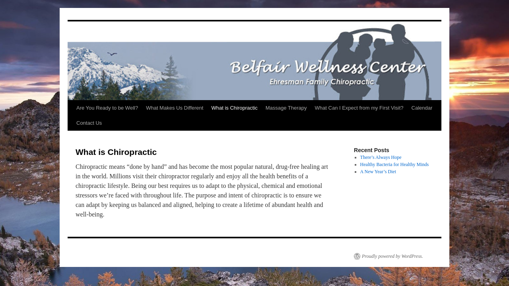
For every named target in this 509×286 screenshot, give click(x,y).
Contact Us (89, 123)
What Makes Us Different (174, 108)
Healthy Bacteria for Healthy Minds (394, 164)
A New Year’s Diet (378, 171)
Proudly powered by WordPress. (392, 256)
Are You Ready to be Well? (107, 108)
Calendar (422, 108)
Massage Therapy (286, 108)
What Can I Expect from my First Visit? (359, 108)
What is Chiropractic (234, 108)
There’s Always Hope (381, 157)
